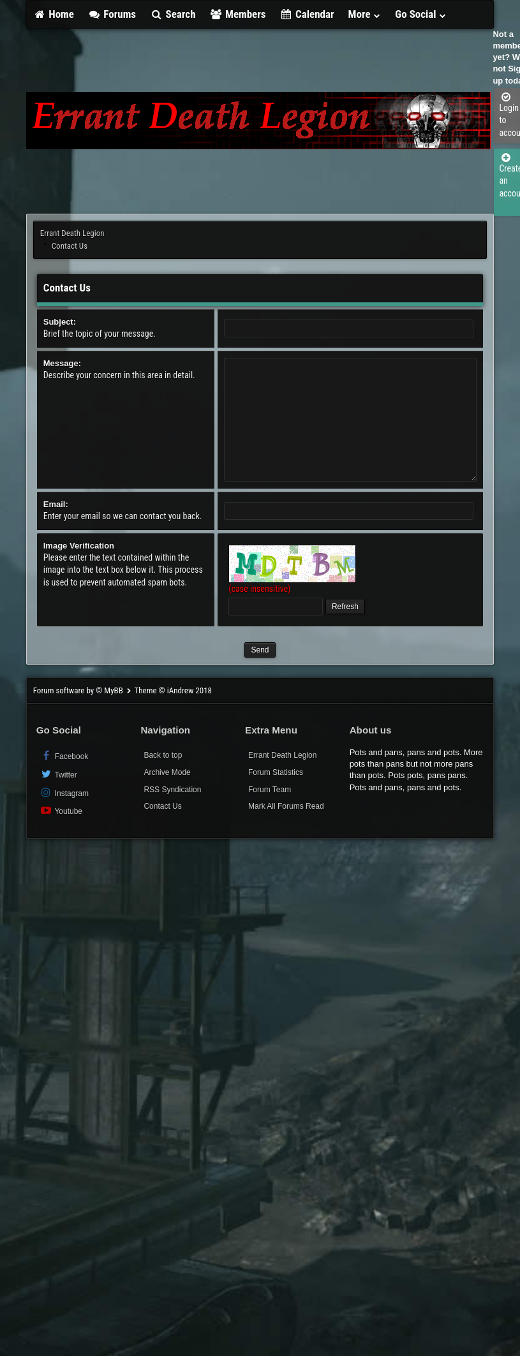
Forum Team (269, 789)
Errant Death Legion (72, 233)
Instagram (64, 792)
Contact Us (162, 806)
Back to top (163, 755)
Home (53, 14)
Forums (112, 14)
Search (172, 14)
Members (238, 14)
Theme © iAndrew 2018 (173, 690)
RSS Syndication (172, 789)
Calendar (307, 14)
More (365, 14)
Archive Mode (167, 772)
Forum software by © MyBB (79, 690)
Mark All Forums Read (286, 806)
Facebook (64, 755)
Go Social (421, 14)
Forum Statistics (275, 772)
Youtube (61, 810)
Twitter (58, 774)
